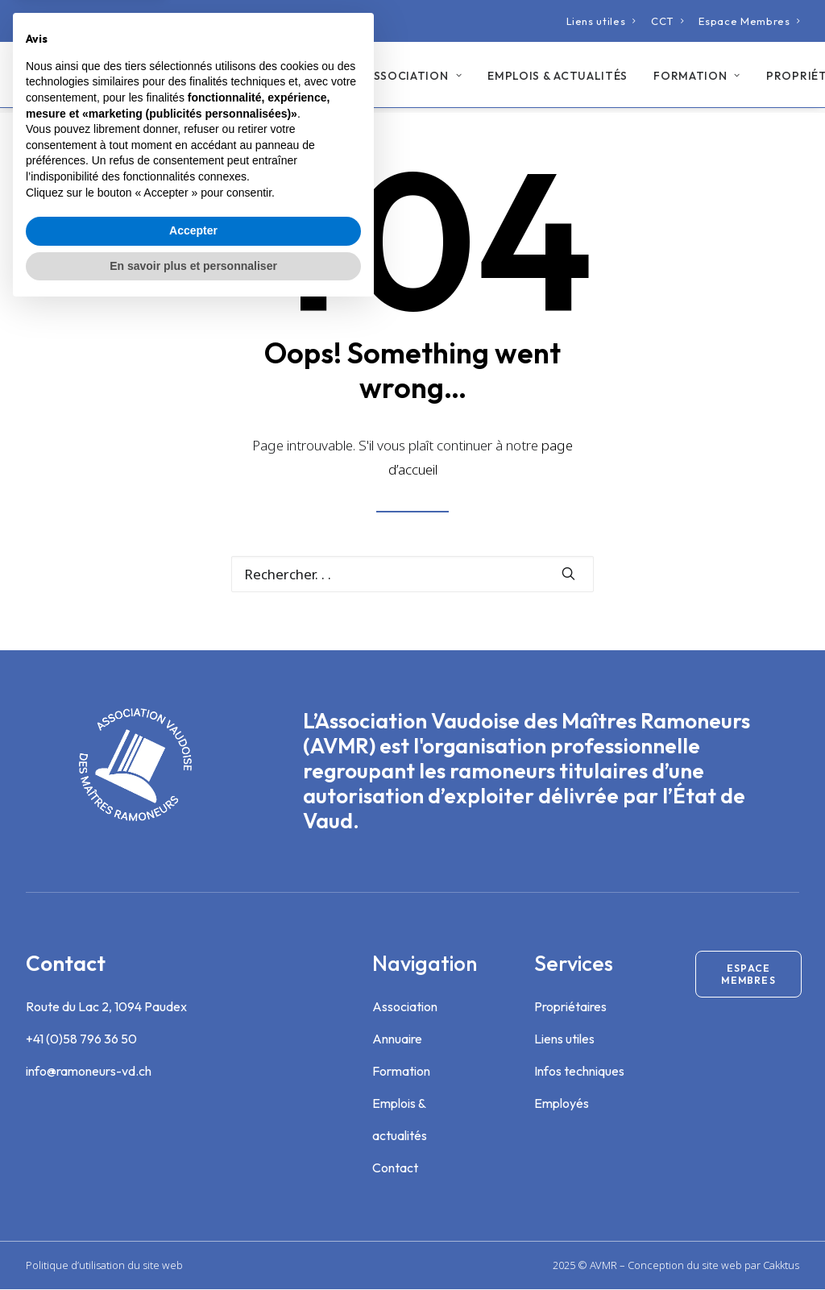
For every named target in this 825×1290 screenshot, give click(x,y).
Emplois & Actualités (550, 78)
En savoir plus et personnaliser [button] (193, 1245)
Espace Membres (750, 21)
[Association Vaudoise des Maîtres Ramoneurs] (88, 77)
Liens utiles (601, 21)
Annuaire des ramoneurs (250, 77)
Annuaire (397, 1039)
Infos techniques (579, 1072)
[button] (568, 574)
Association (406, 78)
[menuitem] (601, 21)
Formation (689, 78)
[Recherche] (412, 575)
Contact (395, 1168)
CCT (667, 21)
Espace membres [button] (748, 975)
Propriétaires (570, 1007)
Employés (561, 1104)
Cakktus (781, 1266)
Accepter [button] (193, 1211)
